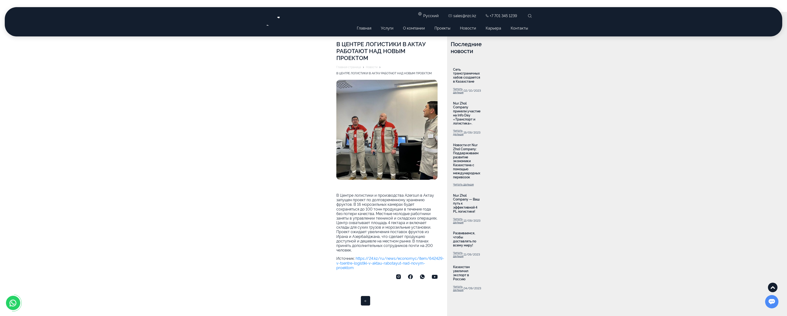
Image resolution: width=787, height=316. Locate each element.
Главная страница (348, 67)
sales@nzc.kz (462, 15)
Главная (364, 27)
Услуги (387, 27)
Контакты (519, 27)
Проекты (442, 27)
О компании (414, 27)
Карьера (493, 27)
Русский (431, 15)
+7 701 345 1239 (501, 15)
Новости (468, 27)
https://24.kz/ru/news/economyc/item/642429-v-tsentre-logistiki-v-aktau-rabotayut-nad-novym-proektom (390, 263)
